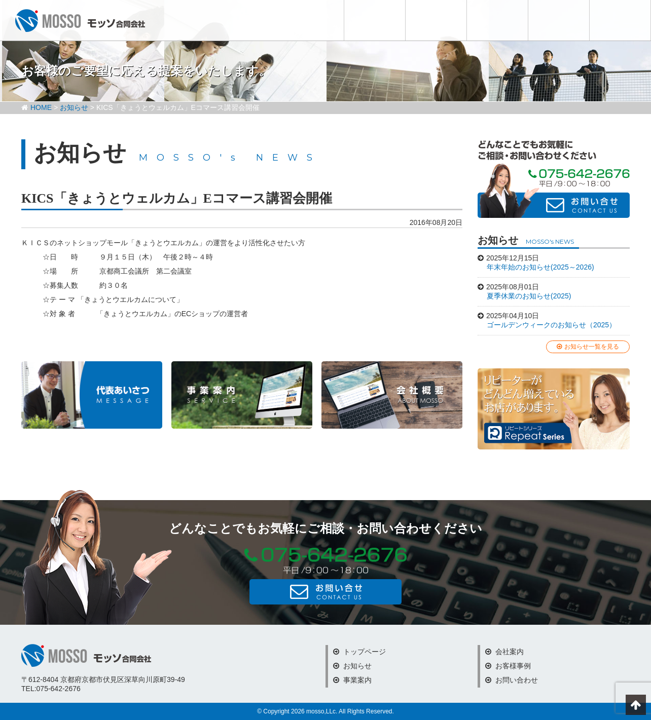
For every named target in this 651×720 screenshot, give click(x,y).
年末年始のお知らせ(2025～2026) (540, 267)
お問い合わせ (620, 20)
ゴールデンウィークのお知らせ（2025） (551, 325)
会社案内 (497, 20)
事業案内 (352, 680)
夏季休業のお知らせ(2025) (529, 296)
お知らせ (374, 20)
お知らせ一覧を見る (588, 346)
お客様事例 (558, 20)
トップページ (359, 652)
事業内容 (436, 20)
